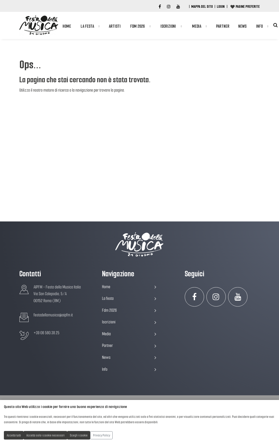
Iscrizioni (168, 26)
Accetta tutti (14, 435)
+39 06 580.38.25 (46, 333)
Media (196, 26)
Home (67, 26)
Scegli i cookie (79, 435)
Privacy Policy (101, 435)
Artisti (115, 26)
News (242, 26)
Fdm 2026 (137, 26)
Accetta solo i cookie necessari (45, 435)
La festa (87, 26)
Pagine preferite (248, 6)
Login (220, 6)
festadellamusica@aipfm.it (53, 315)
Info (259, 26)
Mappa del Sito (202, 6)
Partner (222, 26)
